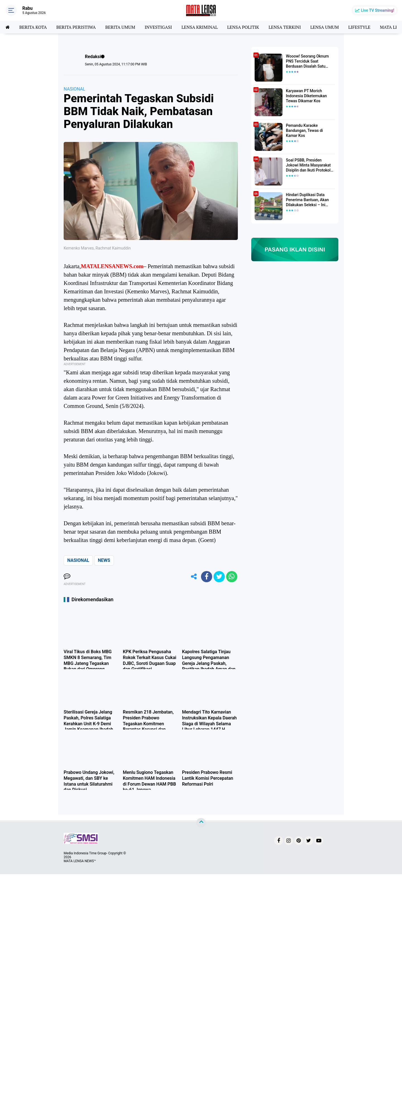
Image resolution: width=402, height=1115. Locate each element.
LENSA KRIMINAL (199, 27)
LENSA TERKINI (285, 27)
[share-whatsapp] (231, 576)
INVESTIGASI (158, 27)
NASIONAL (74, 89)
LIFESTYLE (359, 27)
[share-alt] (194, 576)
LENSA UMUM (324, 27)
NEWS (104, 560)
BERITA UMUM (120, 27)
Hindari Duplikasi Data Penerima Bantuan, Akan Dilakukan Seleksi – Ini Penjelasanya (307, 200)
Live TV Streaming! (377, 10)
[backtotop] (201, 823)
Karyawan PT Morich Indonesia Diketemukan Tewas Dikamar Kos (306, 96)
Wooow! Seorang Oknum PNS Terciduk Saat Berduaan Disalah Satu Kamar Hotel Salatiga (307, 61)
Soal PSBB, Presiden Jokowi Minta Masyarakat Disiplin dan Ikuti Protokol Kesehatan (308, 165)
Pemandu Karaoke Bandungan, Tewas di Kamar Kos (304, 130)
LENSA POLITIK (243, 27)
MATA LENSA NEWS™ (80, 861)
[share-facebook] (206, 576)
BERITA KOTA (33, 27)
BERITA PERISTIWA (76, 27)
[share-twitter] (219, 576)
